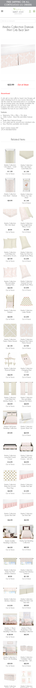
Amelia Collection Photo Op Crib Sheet (26, 195)
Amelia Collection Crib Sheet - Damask (10, 195)
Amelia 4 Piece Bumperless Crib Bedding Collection (26, 629)
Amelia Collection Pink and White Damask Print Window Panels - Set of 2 (26, 399)
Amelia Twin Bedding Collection (26, 541)
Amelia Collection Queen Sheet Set (26, 427)
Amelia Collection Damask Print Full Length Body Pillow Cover (26, 283)
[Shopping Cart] (34, 11)
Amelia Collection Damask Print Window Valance (26, 571)
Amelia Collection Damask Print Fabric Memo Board (26, 341)
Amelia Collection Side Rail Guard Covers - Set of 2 (26, 457)
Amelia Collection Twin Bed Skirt (26, 514)
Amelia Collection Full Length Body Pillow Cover (26, 225)
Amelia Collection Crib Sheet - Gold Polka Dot (10, 166)
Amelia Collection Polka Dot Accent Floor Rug (10, 486)
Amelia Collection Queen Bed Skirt (10, 514)
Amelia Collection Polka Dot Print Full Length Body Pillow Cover (26, 254)
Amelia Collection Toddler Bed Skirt (26, 485)
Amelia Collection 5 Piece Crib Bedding (10, 658)
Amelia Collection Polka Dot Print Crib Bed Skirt (26, 600)
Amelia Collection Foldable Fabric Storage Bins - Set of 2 (26, 659)
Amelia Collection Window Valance (10, 600)
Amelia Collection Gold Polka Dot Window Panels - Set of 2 (10, 399)
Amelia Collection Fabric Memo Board (10, 340)
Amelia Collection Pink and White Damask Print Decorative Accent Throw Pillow (10, 283)
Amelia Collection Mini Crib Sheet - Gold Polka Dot (26, 166)
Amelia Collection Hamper (10, 311)
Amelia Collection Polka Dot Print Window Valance (10, 571)
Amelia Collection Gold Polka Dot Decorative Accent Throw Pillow (10, 254)
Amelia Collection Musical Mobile (10, 369)
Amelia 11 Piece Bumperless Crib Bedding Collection (10, 629)
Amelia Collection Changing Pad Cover (26, 370)
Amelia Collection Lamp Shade (26, 311)
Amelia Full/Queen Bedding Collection (10, 427)
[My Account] (30, 11)
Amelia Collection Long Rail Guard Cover (10, 457)
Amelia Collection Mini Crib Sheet (10, 224)
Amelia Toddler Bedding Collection (10, 541)
